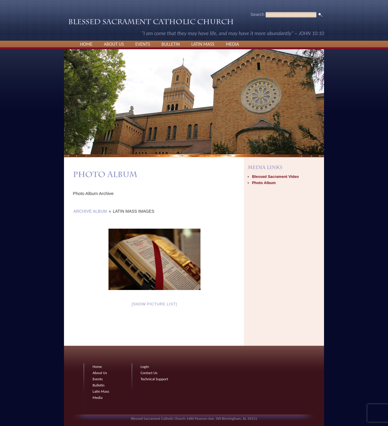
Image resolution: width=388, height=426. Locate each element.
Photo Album (264, 183)
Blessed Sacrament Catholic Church (151, 23)
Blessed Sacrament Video (275, 176)
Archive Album (90, 211)
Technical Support (154, 379)
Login (145, 366)
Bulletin (171, 44)
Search (257, 14)
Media (232, 44)
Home (86, 44)
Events (142, 44)
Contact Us (149, 373)
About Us (114, 44)
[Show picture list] (154, 304)
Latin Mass (202, 44)
